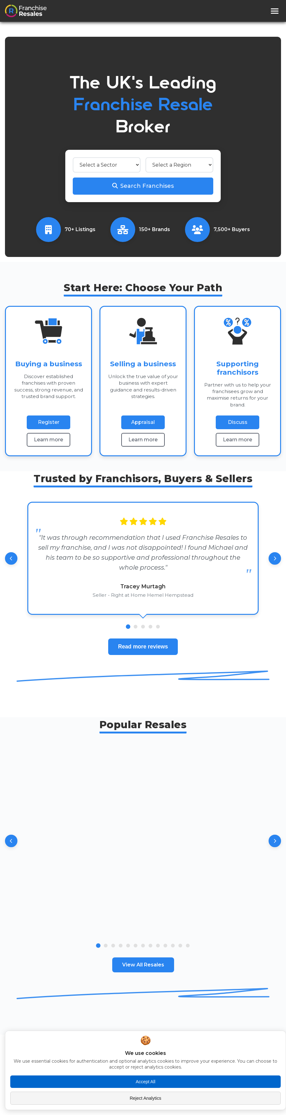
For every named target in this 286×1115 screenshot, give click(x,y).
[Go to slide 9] (158, 945)
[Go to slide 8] (150, 945)
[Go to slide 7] (143, 945)
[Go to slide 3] (113, 945)
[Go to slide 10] (165, 945)
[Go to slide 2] (106, 945)
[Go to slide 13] (188, 945)
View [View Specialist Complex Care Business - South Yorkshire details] (205, 922)
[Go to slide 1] (98, 945)
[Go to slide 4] (120, 945)
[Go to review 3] (143, 627)
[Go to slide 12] (180, 945)
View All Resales (143, 965)
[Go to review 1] (128, 626)
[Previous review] (11, 558)
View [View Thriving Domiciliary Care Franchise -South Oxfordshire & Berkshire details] (80, 922)
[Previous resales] (11, 841)
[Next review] (275, 558)
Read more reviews (143, 646)
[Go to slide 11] (173, 945)
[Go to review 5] (158, 627)
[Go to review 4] (150, 627)
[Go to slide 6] (135, 945)
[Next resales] (275, 841)
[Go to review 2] (135, 627)
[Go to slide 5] (128, 945)
